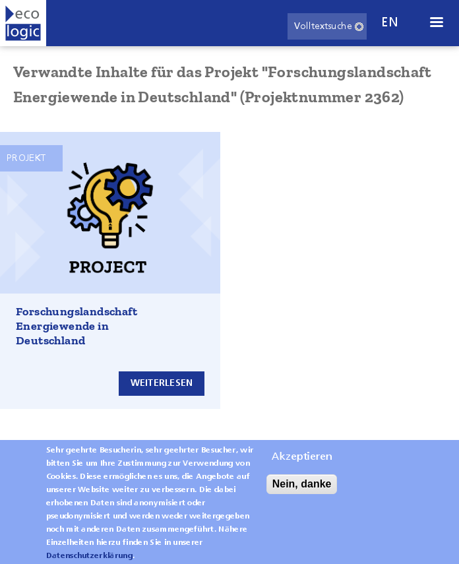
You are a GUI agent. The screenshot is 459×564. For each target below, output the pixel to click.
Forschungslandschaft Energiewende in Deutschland (76, 326)
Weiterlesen (162, 383)
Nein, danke (302, 491)
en (389, 22)
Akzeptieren (302, 465)
